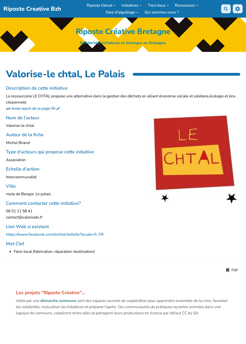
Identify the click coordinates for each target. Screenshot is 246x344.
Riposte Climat (101, 5)
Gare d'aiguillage (122, 12)
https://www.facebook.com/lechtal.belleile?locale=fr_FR (55, 234)
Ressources (186, 5)
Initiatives (131, 5)
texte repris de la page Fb (33, 108)
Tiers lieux (158, 5)
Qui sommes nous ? (162, 12)
